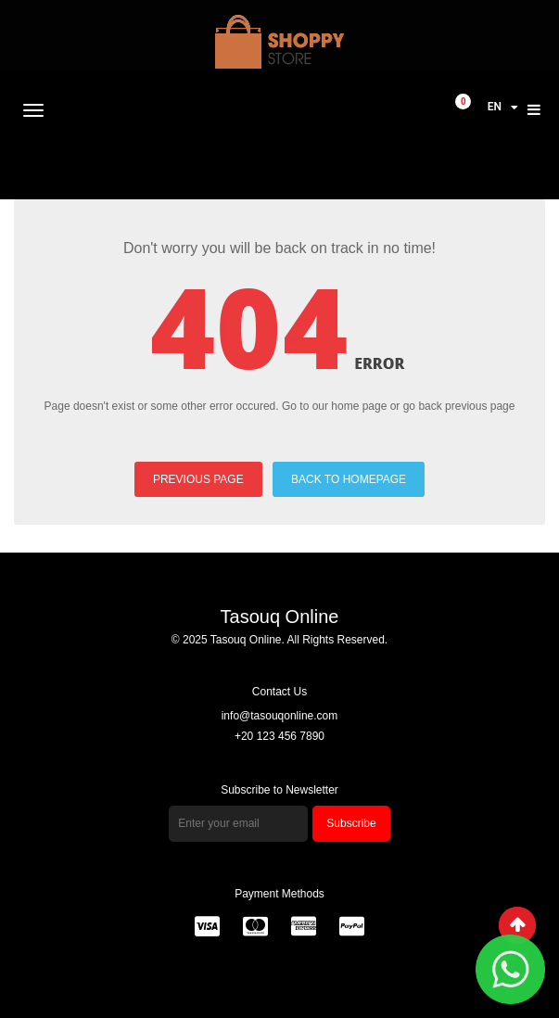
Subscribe (350, 823)
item (463, 102)
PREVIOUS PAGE (198, 479)
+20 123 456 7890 (279, 736)
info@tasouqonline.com (280, 715)
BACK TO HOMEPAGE (348, 479)
